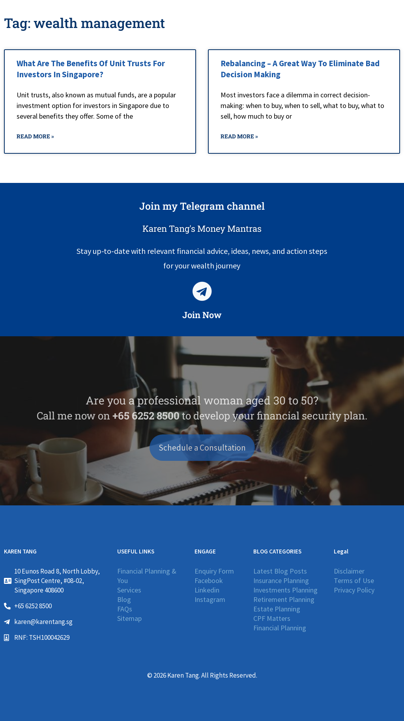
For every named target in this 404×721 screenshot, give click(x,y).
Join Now (202, 314)
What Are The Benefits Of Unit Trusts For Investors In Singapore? (91, 68)
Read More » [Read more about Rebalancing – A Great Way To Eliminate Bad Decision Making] (239, 136)
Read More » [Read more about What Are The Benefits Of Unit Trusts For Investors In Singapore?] (35, 136)
